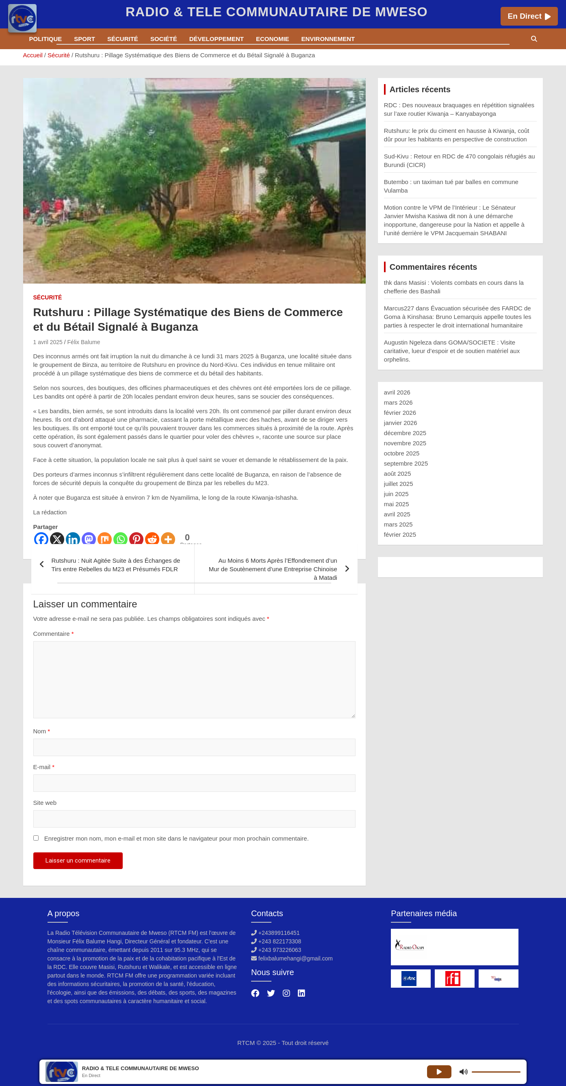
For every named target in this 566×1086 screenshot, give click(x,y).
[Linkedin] (73, 539)
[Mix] (105, 539)
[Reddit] (152, 539)
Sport (84, 38)
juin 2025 (396, 493)
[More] (168, 539)
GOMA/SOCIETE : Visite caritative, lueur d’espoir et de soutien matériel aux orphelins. (452, 351)
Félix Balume (83, 342)
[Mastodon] (89, 539)
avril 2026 (397, 392)
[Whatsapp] (120, 539)
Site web (45, 802)
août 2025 (397, 473)
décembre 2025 (405, 432)
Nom (41, 731)
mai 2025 (396, 504)
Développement (216, 38)
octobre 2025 (402, 453)
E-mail (44, 766)
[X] (57, 539)
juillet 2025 (398, 483)
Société (163, 38)
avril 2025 (397, 514)
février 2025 (400, 534)
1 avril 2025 (48, 342)
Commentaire (53, 633)
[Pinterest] (136, 539)
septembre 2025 (406, 463)
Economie (272, 38)
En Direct (529, 16)
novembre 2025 (405, 443)
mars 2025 (398, 524)
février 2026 (400, 412)
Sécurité (122, 38)
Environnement (328, 38)
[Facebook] (41, 539)
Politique (45, 38)
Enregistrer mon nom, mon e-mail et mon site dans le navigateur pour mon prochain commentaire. (176, 838)
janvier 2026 (400, 422)
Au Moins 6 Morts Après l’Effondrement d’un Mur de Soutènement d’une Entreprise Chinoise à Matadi (273, 569)
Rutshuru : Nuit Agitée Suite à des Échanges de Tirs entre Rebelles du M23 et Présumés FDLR (116, 564)
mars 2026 (398, 402)
